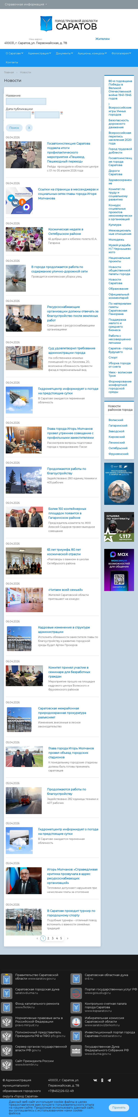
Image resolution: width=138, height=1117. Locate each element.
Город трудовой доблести (120, 150)
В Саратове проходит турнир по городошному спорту (71, 913)
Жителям (102, 39)
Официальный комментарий (119, 296)
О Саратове (13, 53)
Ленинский (117, 442)
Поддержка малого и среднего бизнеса (117, 325)
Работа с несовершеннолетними (120, 339)
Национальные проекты (119, 259)
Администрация (38, 53)
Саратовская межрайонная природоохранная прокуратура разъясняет (62, 713)
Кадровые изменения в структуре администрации (64, 630)
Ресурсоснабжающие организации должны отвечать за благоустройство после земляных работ (72, 313)
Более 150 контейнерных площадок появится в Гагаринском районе (67, 513)
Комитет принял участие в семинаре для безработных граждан (69, 672)
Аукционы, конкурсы (91, 53)
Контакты (12, 62)
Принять (119, 1107)
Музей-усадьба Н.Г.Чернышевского (120, 248)
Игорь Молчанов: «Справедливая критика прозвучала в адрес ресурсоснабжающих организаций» (72, 876)
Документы (63, 53)
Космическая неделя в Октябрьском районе (65, 232)
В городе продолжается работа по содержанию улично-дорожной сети (59, 269)
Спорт (113, 357)
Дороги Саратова (115, 172)
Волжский (116, 420)
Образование (118, 288)
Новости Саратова (115, 281)
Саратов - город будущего (120, 350)
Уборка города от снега (119, 365)
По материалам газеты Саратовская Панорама (120, 309)
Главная (9, 72)
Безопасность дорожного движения (118, 124)
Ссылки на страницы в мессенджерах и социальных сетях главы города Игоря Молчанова (68, 194)
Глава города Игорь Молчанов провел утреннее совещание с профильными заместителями (70, 433)
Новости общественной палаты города (119, 270)
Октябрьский (118, 448)
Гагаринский (118, 425)
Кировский (117, 437)
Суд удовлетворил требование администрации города (71, 351)
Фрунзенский (118, 454)
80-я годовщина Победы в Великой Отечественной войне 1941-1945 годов (120, 89)
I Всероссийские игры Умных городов (120, 109)
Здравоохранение (120, 181)
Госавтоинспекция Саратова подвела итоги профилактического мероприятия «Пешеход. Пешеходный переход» (68, 152)
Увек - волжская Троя (120, 374)
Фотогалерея (120, 53)
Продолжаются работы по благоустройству (66, 471)
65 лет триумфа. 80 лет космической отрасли (64, 552)
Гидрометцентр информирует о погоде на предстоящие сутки (68, 391)
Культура (115, 224)
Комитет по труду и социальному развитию (118, 194)
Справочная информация (24, 4)
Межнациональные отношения (120, 232)
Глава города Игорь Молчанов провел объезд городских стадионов (71, 753)
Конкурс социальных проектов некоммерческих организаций (120, 212)
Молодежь (116, 239)
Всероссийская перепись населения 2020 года (120, 138)
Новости (25, 72)
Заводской (116, 431)
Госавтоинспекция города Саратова (120, 161)
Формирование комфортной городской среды (120, 387)
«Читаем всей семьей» (65, 590)
